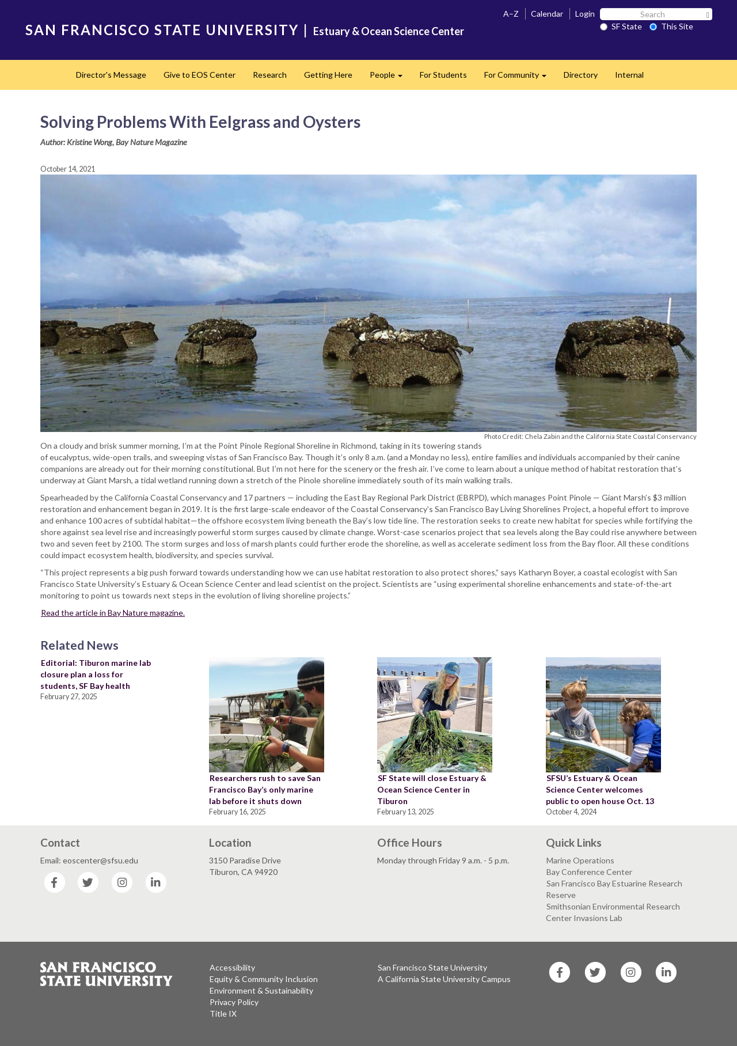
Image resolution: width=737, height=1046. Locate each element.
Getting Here (328, 74)
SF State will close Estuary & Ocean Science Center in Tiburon (432, 789)
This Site (671, 26)
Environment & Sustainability (261, 990)
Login (585, 13)
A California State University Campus (444, 979)
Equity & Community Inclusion (264, 979)
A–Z (511, 13)
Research (270, 74)
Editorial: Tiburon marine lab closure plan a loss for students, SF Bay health (95, 674)
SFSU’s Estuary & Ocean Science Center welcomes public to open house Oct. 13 (600, 789)
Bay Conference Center (589, 872)
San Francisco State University (432, 967)
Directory (581, 74)
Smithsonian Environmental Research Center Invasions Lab (613, 912)
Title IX (223, 1013)
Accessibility (232, 967)
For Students (443, 74)
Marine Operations (580, 860)
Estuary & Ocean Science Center (388, 31)
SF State (621, 26)
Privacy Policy (234, 1002)
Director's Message (111, 74)
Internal (629, 74)
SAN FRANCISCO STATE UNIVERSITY (162, 29)
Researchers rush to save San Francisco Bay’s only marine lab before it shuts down (265, 789)
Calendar (547, 13)
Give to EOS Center (199, 74)
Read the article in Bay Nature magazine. (113, 612)
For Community (519, 78)
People (390, 78)
